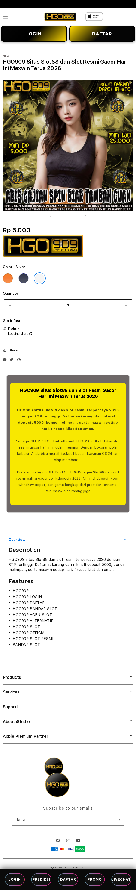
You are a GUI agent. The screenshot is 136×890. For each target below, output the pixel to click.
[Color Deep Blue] (23, 278)
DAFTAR (102, 34)
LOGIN (34, 34)
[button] (5, 16)
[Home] (60, 16)
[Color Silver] (39, 278)
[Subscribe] (119, 820)
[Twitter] (12, 361)
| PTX (66, 867)
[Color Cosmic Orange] (8, 278)
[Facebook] (6, 361)
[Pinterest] (20, 361)
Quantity (10, 293)
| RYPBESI (78, 867)
